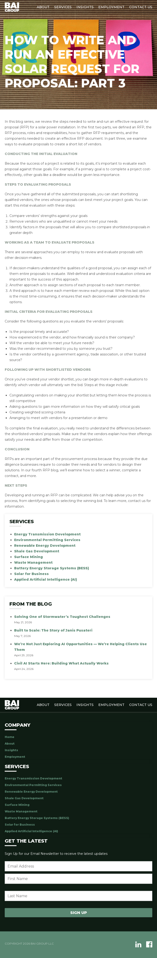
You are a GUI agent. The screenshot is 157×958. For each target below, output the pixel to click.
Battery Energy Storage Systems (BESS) (51, 568)
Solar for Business (31, 574)
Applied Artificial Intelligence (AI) (45, 579)
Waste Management (33, 562)
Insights (85, 7)
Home (9, 737)
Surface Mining (28, 557)
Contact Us (140, 7)
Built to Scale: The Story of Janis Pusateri (53, 630)
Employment (111, 7)
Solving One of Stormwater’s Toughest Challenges (62, 617)
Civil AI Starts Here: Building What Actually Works (61, 663)
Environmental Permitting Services (47, 540)
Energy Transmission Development (47, 534)
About (43, 7)
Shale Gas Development (36, 551)
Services (63, 7)
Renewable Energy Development (44, 545)
